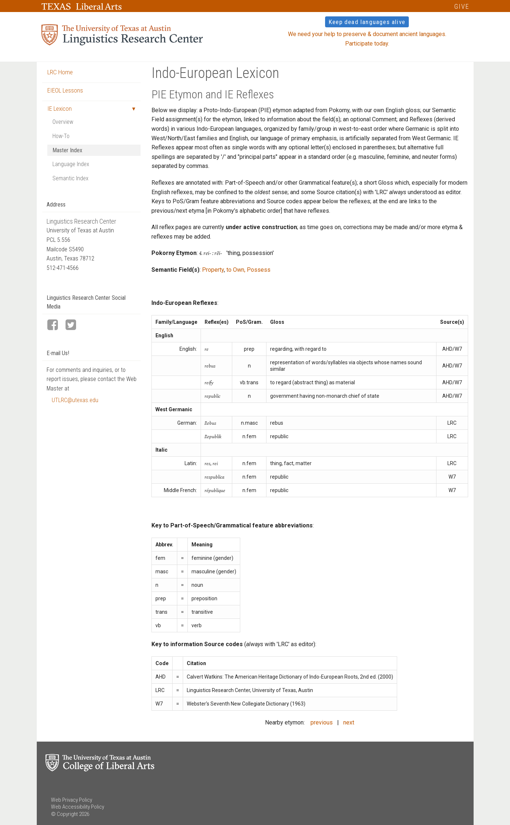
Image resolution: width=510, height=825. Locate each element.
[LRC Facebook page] (55, 325)
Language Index (70, 164)
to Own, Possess (248, 269)
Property (213, 269)
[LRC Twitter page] (74, 325)
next (348, 722)
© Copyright (64, 814)
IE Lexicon (59, 108)
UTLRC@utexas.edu (75, 400)
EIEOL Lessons (65, 90)
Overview (62, 121)
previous (322, 722)
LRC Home (60, 72)
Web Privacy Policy (71, 800)
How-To (61, 136)
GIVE (461, 6)
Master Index (67, 150)
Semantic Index (70, 178)
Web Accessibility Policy (77, 807)
